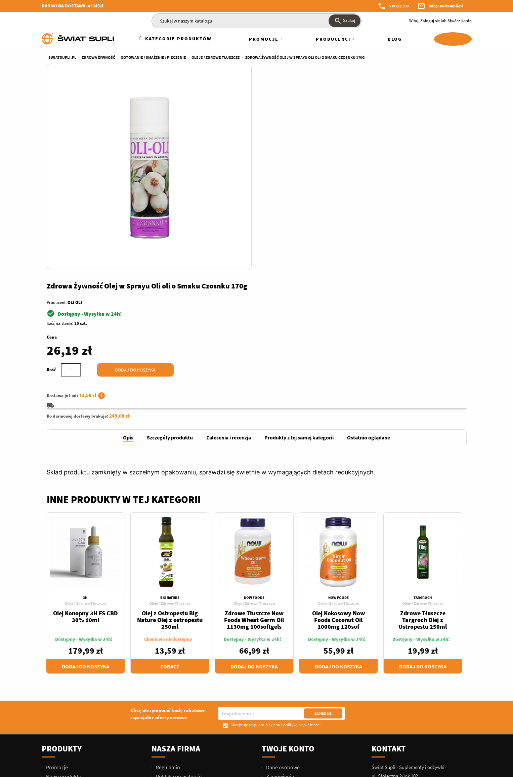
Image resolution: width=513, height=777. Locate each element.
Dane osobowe (282, 620)
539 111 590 (399, 5)
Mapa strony (169, 720)
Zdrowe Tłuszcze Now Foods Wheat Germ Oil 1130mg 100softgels (254, 472)
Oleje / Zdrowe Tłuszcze (85, 456)
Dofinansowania (174, 674)
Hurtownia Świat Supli (180, 693)
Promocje (56, 620)
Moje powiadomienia (289, 665)
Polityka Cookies (174, 702)
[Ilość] (286, 163)
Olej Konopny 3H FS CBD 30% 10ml (85, 469)
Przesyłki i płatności (177, 647)
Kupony (274, 656)
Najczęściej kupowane (70, 638)
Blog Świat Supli (173, 738)
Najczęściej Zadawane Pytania (189, 665)
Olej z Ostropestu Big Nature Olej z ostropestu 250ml (170, 472)
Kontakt (389, 601)
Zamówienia (279, 629)
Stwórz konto (459, 21)
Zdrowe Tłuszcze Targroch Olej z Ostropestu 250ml (422, 472)
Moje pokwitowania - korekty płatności (309, 638)
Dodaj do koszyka (351, 163)
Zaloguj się (430, 21)
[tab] (128, 291)
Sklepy (163, 729)
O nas (162, 638)
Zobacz (169, 519)
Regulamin (167, 620)
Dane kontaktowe (175, 711)
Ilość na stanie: (275, 117)
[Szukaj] (256, 20)
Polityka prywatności (179, 629)
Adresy (273, 647)
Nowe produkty (63, 629)
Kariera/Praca (171, 684)
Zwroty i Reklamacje (178, 656)
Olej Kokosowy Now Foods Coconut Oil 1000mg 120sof (338, 472)
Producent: (272, 96)
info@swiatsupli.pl (446, 5)
